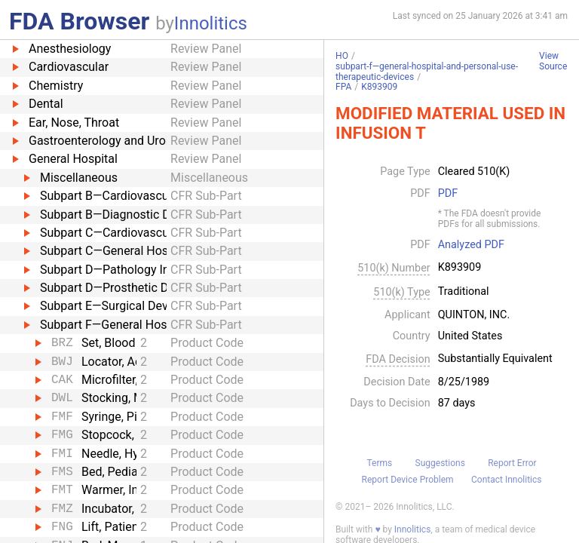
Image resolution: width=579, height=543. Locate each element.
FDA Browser (79, 21)
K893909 (379, 86)
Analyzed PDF (471, 245)
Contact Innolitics (506, 479)
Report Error (512, 463)
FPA (343, 86)
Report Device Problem (408, 479)
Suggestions (440, 463)
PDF (448, 194)
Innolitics (210, 23)
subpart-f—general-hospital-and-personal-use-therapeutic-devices (426, 71)
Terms (379, 463)
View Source (553, 61)
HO (341, 56)
